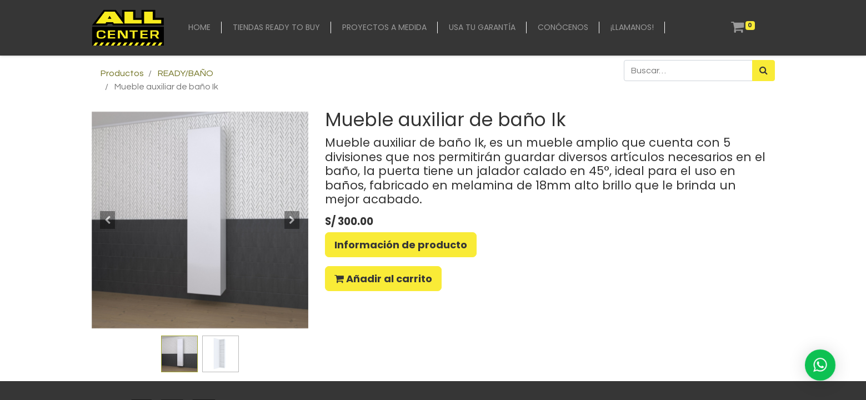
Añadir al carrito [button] (383, 279)
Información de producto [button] (400, 245)
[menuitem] (199, 27)
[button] (108, 220)
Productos (122, 73)
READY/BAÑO (185, 73)
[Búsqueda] (763, 70)
